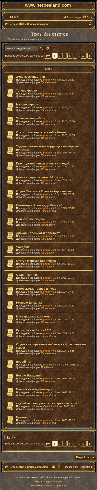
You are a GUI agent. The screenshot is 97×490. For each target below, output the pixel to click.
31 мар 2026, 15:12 (64, 107)
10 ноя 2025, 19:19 (63, 236)
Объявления (48, 96)
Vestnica (47, 406)
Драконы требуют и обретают (38, 233)
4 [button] (69, 56)
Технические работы (31, 118)
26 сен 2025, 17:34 (63, 291)
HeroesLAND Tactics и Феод (36, 288)
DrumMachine (50, 364)
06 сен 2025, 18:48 (63, 350)
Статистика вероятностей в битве (41, 132)
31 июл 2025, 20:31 (72, 364)
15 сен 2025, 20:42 (63, 305)
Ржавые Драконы (29, 302)
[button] (48, 56)
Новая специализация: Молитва (39, 177)
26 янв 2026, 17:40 (63, 166)
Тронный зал (48, 82)
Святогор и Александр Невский (39, 205)
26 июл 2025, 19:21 (66, 406)
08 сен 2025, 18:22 (63, 333)
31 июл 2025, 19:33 (64, 378)
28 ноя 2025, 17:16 (63, 222)
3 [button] (64, 56)
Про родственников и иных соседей (42, 163)
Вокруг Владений (29, 375)
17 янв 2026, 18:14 (63, 180)
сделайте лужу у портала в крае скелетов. (47, 403)
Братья (21, 417)
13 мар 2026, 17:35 (64, 135)
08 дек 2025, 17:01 (63, 208)
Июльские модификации (34, 389)
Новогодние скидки (30, 219)
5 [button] (74, 56)
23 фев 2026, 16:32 (64, 152)
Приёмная (47, 367)
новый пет (24, 361)
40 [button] (83, 56)
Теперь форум (26, 90)
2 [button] (59, 56)
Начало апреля (27, 104)
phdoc (46, 79)
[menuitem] (14, 17)
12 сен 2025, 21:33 (63, 319)
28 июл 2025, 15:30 (64, 392)
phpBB (41, 477)
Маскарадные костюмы (33, 316)
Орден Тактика (26, 274)
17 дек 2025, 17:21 (63, 194)
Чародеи (22, 247)
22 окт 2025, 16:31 (63, 263)
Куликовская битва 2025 (34, 330)
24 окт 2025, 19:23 (63, 250)
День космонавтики (30, 76)
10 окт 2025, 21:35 (63, 277)
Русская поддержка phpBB (48, 481)
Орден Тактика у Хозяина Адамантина (44, 191)
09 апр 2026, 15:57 (63, 79)
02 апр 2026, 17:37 (63, 93)
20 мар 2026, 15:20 (64, 121)
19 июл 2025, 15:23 (64, 420)
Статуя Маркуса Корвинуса (36, 260)
